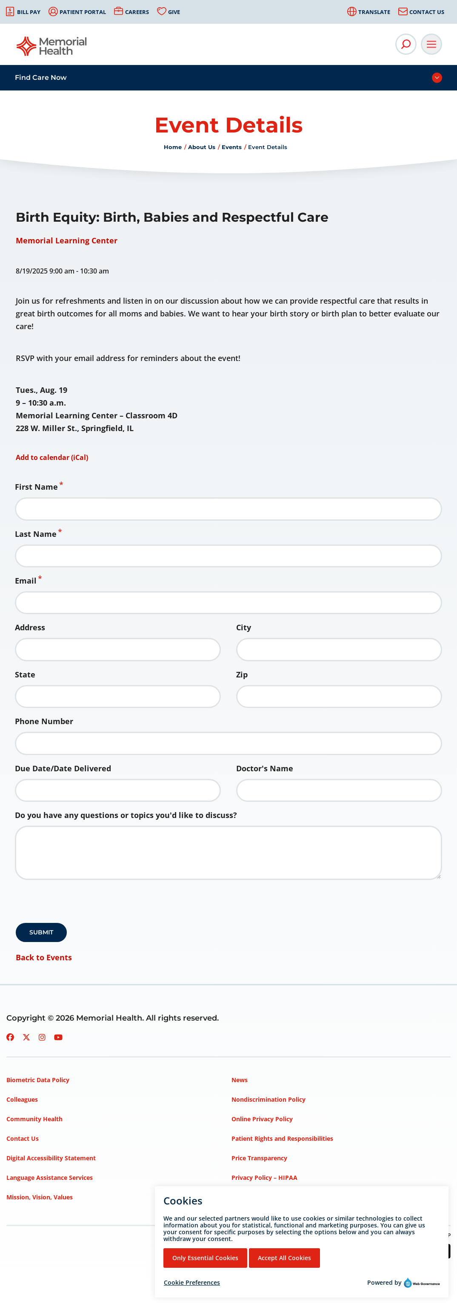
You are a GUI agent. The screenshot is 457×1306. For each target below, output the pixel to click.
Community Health (34, 1119)
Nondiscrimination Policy (268, 1099)
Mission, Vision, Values (39, 1197)
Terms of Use (250, 1197)
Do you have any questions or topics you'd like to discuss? (126, 815)
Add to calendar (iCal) (52, 457)
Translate (374, 12)
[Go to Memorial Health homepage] (52, 49)
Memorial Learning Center (66, 240)
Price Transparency (259, 1158)
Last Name (36, 534)
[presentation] (80, 904)
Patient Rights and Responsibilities (282, 1138)
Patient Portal (83, 12)
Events (232, 147)
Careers (137, 12)
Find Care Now (41, 77)
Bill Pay (28, 12)
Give (174, 12)
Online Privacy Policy (262, 1119)
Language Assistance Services (49, 1177)
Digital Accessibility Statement (51, 1158)
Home (173, 147)
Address (30, 627)
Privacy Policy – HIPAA (264, 1177)
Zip (242, 674)
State (25, 674)
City (243, 627)
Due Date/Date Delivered (63, 768)
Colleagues (22, 1099)
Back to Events (44, 957)
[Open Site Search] (406, 44)
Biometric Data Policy (37, 1080)
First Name (36, 487)
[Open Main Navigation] (431, 44)
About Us (201, 147)
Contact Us (426, 12)
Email (26, 580)
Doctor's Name (264, 768)
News (239, 1080)
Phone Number (44, 721)
